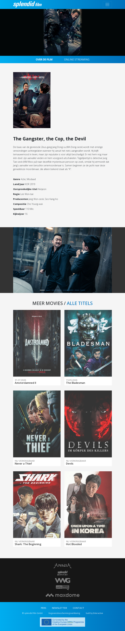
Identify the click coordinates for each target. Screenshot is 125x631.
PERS (43, 607)
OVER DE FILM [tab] (44, 59)
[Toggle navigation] (107, 4)
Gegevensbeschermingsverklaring (64, 613)
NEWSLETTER (59, 607)
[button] (20, 260)
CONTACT (78, 607)
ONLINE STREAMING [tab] (76, 59)
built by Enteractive (94, 613)
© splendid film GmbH (32, 613)
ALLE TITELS (80, 303)
